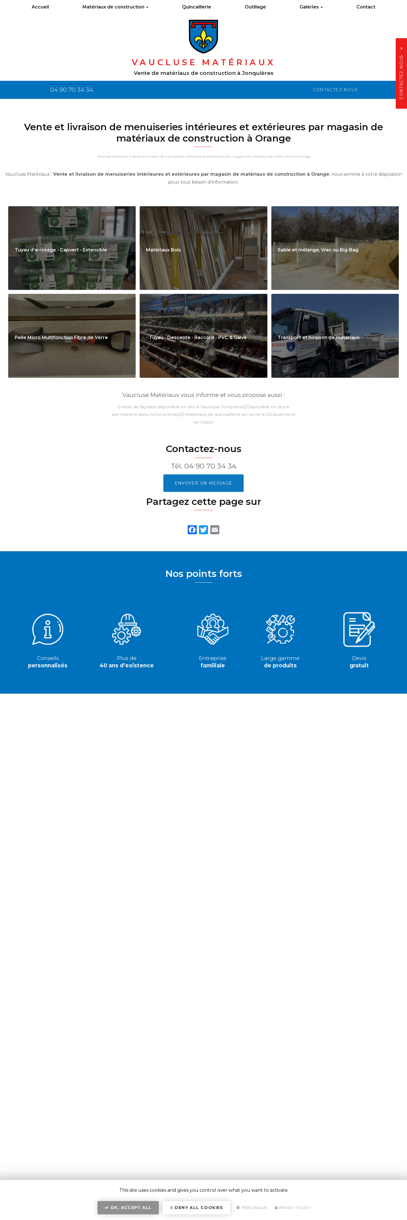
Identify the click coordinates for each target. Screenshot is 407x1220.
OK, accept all (128, 1207)
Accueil (40, 7)
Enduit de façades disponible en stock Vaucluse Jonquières (181, 406)
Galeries (311, 7)
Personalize (252, 1207)
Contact (365, 7)
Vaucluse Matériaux (112, 156)
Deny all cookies (196, 1207)
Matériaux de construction (115, 7)
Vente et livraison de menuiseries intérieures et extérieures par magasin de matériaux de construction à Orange (221, 156)
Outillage (255, 7)
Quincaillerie (196, 7)
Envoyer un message (203, 483)
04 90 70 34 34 (210, 466)
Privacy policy (293, 1207)
